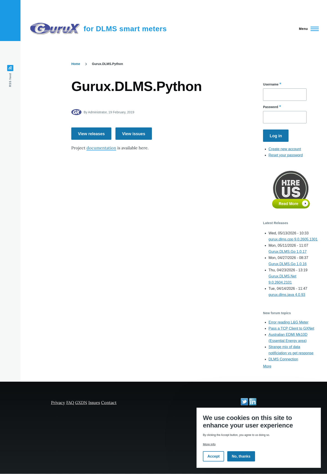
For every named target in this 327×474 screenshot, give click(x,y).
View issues (133, 134)
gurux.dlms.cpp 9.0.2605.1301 (292, 239)
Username (270, 84)
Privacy (58, 402)
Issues (94, 402)
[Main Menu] (307, 29)
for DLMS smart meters (125, 29)
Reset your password (285, 155)
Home (75, 64)
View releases (91, 134)
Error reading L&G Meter (288, 322)
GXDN (81, 402)
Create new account (284, 149)
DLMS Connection (283, 359)
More (267, 366)
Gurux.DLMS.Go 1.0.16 (287, 264)
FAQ (70, 402)
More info (209, 444)
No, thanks (241, 456)
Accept (213, 456)
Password (270, 107)
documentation (101, 147)
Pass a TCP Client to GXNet (291, 328)
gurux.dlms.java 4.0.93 (286, 295)
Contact (109, 402)
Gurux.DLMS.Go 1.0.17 (287, 252)
